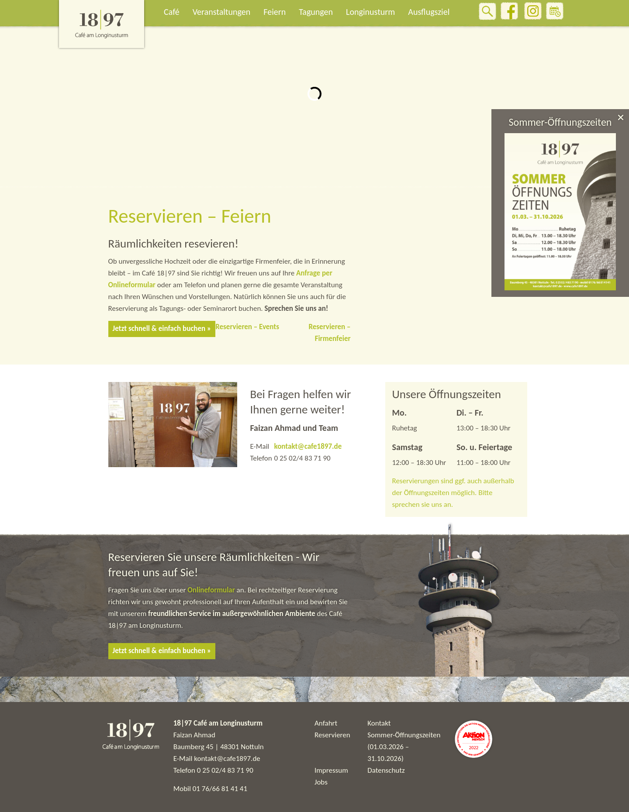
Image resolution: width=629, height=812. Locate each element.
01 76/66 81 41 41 (220, 788)
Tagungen (316, 12)
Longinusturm (370, 12)
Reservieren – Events (247, 326)
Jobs (321, 782)
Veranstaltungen (222, 12)
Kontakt (379, 723)
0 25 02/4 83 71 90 (225, 770)
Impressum (331, 770)
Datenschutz (385, 770)
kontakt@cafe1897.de (308, 446)
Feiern (274, 12)
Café (172, 12)
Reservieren (332, 735)
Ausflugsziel (428, 12)
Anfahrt (325, 723)
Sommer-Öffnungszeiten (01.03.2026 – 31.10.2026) (403, 746)
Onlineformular (211, 590)
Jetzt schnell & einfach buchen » (162, 328)
